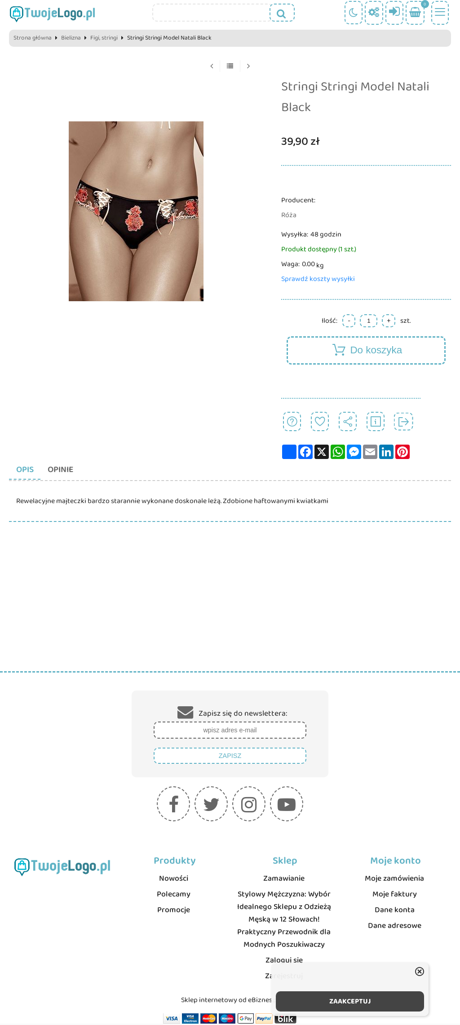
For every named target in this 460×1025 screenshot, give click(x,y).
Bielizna (71, 38)
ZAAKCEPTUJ (350, 1001)
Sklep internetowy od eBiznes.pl (230, 1001)
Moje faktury (394, 895)
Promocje (173, 911)
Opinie (65, 470)
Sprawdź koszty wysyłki (318, 279)
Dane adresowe (394, 927)
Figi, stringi (104, 38)
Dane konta (395, 911)
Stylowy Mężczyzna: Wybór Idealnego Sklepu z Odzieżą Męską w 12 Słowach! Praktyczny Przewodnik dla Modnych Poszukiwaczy (284, 920)
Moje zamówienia (394, 879)
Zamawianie (284, 879)
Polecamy (173, 895)
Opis (26, 470)
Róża (288, 215)
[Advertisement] (230, 605)
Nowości (173, 879)
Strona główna (32, 38)
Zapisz (230, 757)
